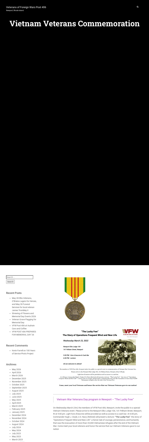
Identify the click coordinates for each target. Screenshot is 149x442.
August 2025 (18, 391)
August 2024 (18, 424)
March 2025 (17, 406)
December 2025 (19, 378)
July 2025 (16, 394)
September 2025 (19, 388)
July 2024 (16, 427)
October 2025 (18, 384)
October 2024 (18, 421)
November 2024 (19, 418)
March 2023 (17, 439)
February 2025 (18, 409)
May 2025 (16, 400)
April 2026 (16, 372)
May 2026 (16, 369)
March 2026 (17, 375)
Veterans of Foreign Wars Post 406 (26, 8)
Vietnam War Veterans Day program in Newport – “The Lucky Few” (95, 399)
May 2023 (16, 436)
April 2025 (16, 403)
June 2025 (17, 397)
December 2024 (19, 415)
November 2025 (19, 381)
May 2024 (16, 430)
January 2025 (18, 412)
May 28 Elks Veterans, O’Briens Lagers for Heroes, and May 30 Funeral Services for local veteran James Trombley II (24, 304)
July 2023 (16, 433)
